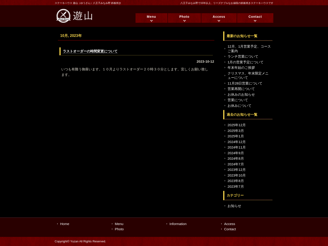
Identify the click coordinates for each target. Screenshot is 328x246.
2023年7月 (236, 186)
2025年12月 (237, 125)
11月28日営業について (245, 83)
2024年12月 (237, 142)
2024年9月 (236, 153)
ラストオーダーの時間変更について (90, 51)
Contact (255, 16)
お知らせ (234, 206)
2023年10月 (237, 175)
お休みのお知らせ (241, 94)
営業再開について (241, 89)
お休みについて (239, 106)
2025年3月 (236, 131)
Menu (151, 16)
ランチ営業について (243, 56)
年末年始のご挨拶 (241, 67)
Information (178, 224)
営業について (238, 100)
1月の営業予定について (246, 62)
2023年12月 (237, 170)
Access (219, 16)
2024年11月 (237, 147)
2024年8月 (236, 158)
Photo (184, 16)
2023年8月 (236, 181)
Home (64, 224)
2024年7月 (236, 164)
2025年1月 (236, 136)
